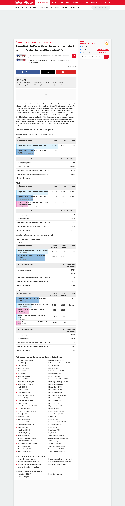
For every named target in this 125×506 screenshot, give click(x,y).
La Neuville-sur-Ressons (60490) (59, 363)
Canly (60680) (22, 387)
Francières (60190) (24, 430)
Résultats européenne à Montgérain (60, 459)
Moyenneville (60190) (55, 406)
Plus (94, 2)
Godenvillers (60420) (24, 435)
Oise (57, 42)
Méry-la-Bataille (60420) (56, 392)
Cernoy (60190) (23, 390)
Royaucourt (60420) (54, 433)
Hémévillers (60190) (24, 449)
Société (33, 7)
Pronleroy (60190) (54, 417)
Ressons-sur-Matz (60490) (57, 422)
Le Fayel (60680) (53, 368)
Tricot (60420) (33, 62)
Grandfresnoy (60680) (25, 441)
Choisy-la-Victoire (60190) (26, 395)
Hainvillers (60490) (24, 446)
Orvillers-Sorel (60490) (55, 414)
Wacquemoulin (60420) (56, 449)
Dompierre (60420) (24, 419)
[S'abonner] (94, 57)
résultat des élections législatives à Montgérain (43, 108)
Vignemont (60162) (54, 443)
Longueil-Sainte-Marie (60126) (58, 379)
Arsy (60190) (22, 363)
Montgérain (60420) (24, 474)
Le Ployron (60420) (54, 373)
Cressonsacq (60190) (24, 408)
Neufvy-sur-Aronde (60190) (57, 411)
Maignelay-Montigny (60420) (58, 382)
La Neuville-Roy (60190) (56, 360)
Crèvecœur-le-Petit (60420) (27, 411)
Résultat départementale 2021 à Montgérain (31, 82)
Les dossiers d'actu (88, 53)
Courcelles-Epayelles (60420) (27, 406)
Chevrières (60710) (24, 392)
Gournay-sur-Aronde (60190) (27, 438)
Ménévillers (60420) (64, 60)
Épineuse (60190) (23, 422)
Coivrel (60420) (23, 398)
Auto (85, 2)
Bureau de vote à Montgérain (27, 459)
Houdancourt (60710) (25, 451)
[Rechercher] (100, 8)
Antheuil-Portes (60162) (25, 360)
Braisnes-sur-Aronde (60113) (27, 384)
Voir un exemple (103, 47)
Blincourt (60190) (23, 379)
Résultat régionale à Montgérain (28, 462)
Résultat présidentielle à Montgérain (30, 464)
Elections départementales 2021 (30, 42)
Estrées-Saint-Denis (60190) (27, 425)
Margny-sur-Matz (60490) (56, 384)
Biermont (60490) (24, 376)
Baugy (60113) (22, 371)
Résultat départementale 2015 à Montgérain (31, 85)
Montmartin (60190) (55, 400)
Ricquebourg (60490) (55, 425)
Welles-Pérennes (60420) (57, 451)
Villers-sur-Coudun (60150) (57, 446)
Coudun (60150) (23, 403)
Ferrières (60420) (23, 427)
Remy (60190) (53, 419)
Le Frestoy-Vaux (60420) (56, 371)
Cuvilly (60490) (22, 414)
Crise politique (21, 7)
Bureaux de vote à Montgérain (56, 82)
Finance (76, 2)
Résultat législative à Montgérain (28, 467)
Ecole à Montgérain (24, 477)
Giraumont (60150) (24, 433)
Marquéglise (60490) (55, 387)
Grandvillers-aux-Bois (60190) (27, 443)
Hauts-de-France (48, 42)
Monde (65, 7)
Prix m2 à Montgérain (55, 474)
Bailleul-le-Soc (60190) (25, 368)
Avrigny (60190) (23, 365)
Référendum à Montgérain (57, 464)
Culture (65, 2)
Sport (55, 2)
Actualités (43, 2)
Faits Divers (43, 7)
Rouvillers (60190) (54, 430)
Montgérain (50, 85)
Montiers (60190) (54, 398)
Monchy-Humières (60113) (57, 395)
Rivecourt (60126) (54, 427)
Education (55, 7)
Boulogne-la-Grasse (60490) (27, 382)
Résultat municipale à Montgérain (59, 462)
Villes (72, 7)
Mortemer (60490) (54, 403)
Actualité (84, 47)
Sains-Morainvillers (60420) (57, 435)
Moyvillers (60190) (54, 408)
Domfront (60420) (24, 417)
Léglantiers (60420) (54, 376)
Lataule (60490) (53, 365)
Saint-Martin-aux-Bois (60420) (46, 60)
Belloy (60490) (22, 373)
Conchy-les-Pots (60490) (26, 400)
